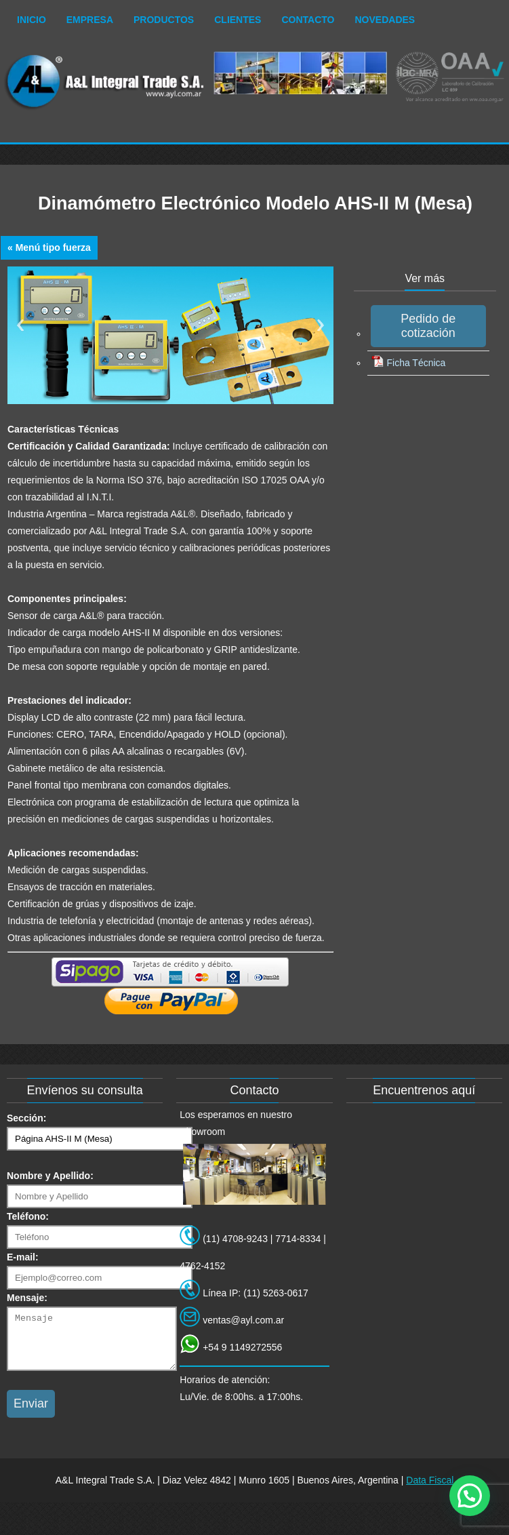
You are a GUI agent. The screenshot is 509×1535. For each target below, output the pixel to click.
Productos (164, 19)
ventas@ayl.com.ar (243, 1320)
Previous (20, 325)
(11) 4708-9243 (235, 1238)
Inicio (31, 19)
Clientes (237, 19)
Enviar (31, 1413)
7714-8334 (298, 1238)
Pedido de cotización (428, 326)
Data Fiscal (429, 1490)
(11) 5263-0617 (275, 1293)
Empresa (89, 19)
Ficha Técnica (408, 362)
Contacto (307, 19)
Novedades (385, 19)
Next (320, 325)
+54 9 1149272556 (242, 1347)
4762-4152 (202, 1265)
